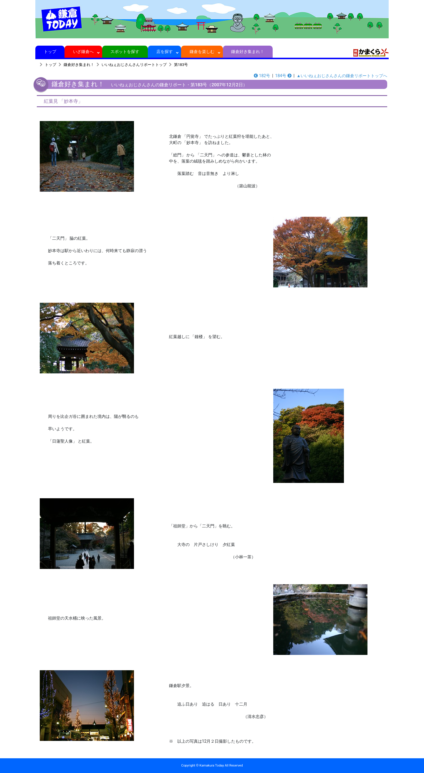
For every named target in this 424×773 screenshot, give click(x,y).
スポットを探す (125, 51)
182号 (262, 75)
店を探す (164, 51)
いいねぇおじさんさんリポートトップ (134, 64)
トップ (50, 51)
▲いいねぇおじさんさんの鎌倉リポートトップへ (342, 75)
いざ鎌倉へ (83, 51)
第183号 (181, 64)
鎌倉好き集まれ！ (247, 51)
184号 (283, 75)
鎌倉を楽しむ (202, 51)
